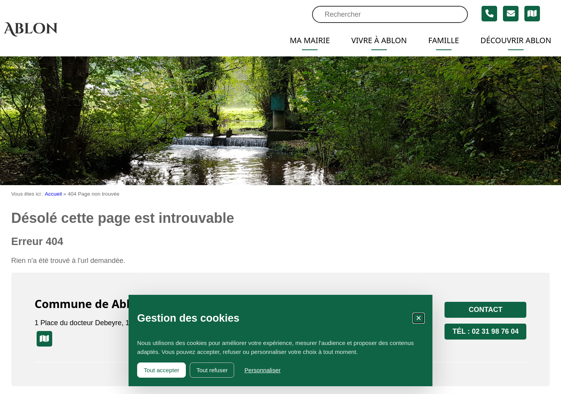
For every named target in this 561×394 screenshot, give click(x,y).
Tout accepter (161, 370)
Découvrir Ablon (515, 40)
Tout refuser (212, 370)
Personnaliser (262, 370)
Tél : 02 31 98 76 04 (485, 331)
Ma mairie (310, 40)
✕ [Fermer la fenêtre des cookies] (419, 318)
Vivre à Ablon (379, 40)
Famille (443, 40)
